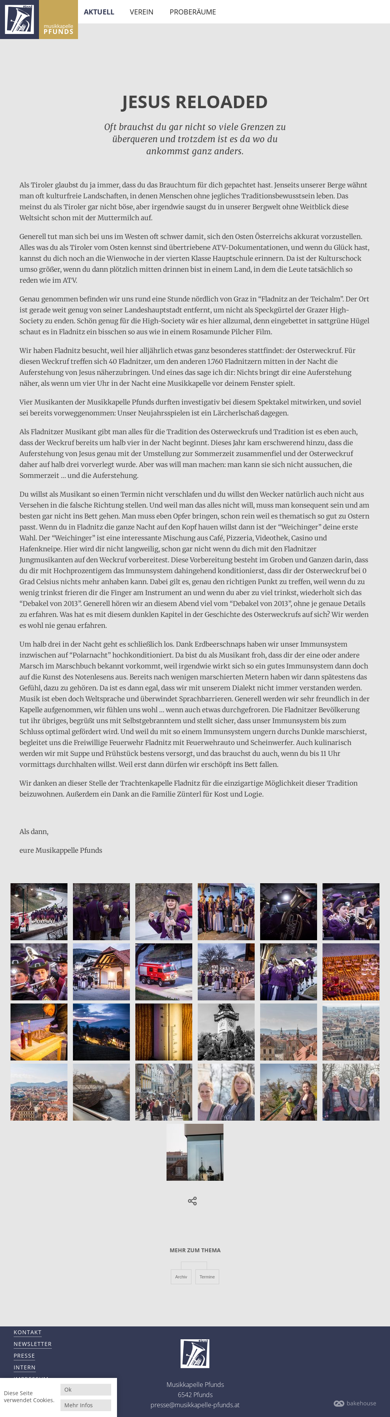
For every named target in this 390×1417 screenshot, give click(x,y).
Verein (142, 11)
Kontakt (28, 1332)
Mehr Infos (78, 1405)
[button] (191, 1201)
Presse (24, 1355)
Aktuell (99, 11)
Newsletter (33, 1343)
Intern (25, 1367)
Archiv (181, 1276)
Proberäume (193, 11)
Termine (207, 1276)
